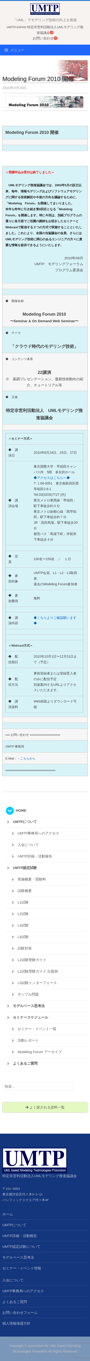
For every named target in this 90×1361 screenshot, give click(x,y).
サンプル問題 (28, 994)
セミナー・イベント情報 (21, 1268)
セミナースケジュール (30, 1017)
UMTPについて (25, 822)
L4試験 (23, 937)
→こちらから (26, 758)
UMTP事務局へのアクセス (38, 833)
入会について (28, 845)
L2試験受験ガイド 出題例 (38, 971)
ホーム (7, 1214)
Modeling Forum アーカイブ (40, 1052)
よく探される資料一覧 (45, 1107)
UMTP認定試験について (21, 1247)
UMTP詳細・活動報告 (35, 856)
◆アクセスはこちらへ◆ (52, 478)
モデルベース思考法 (29, 1006)
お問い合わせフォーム (20, 1312)
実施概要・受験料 (32, 879)
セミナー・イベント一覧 (37, 1029)
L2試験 (23, 914)
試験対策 (25, 948)
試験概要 (25, 891)
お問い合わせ (45, 38)
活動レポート (28, 1040)
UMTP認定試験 (25, 868)
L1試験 (23, 902)
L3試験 (23, 925)
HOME (21, 810)
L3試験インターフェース (37, 983)
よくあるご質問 (25, 1063)
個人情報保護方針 (16, 1323)
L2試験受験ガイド (32, 960)
